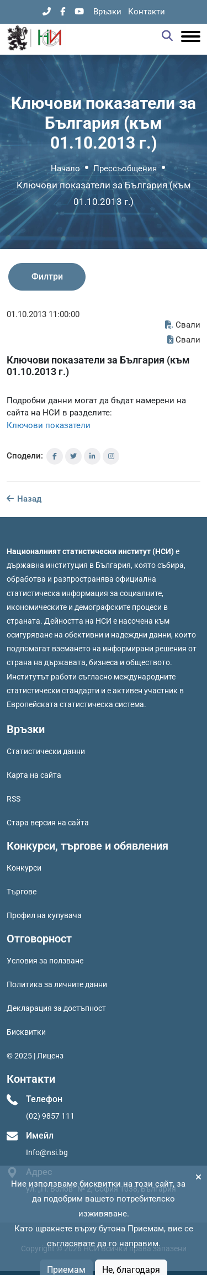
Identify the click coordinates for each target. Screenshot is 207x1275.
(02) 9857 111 (50, 1115)
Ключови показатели (49, 425)
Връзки (107, 12)
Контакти (146, 12)
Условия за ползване (45, 960)
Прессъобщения (125, 168)
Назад (24, 499)
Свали (182, 325)
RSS (13, 798)
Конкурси (24, 867)
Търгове (21, 891)
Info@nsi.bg (47, 1152)
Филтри (47, 276)
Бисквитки (26, 1032)
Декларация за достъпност (56, 1008)
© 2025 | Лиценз (35, 1055)
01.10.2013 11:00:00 (43, 314)
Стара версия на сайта (48, 822)
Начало (65, 168)
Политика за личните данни (57, 984)
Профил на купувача (44, 915)
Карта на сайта (34, 775)
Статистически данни (46, 751)
